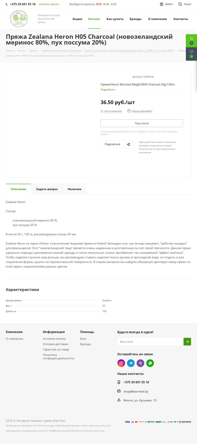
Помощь (87, 332)
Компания (14, 332)
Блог (83, 338)
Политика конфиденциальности (58, 356)
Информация (54, 332)
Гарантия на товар (56, 349)
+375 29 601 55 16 (136, 382)
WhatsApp (150, 363)
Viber (140, 363)
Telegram (131, 363)
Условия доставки (55, 344)
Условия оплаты (54, 338)
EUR (113, 4)
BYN (99, 4)
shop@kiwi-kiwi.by (136, 391)
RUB (106, 4)
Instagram (121, 363)
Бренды (85, 344)
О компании (14, 338)
